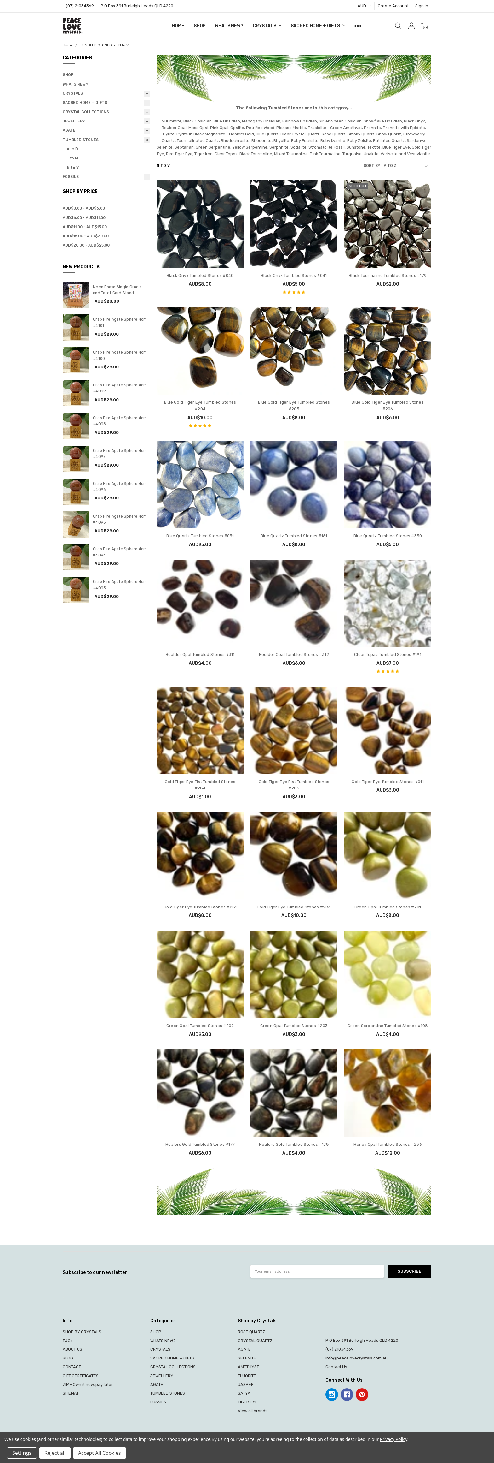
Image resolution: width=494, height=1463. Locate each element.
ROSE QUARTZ (251, 1331)
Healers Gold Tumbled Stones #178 (294, 1144)
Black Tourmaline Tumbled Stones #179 (388, 275)
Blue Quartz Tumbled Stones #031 (200, 535)
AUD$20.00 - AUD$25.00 (86, 245)
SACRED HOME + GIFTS (318, 25)
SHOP (199, 25)
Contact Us (336, 1367)
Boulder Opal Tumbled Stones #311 (200, 654)
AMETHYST (248, 1367)
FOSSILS (71, 177)
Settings (22, 1452)
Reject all (55, 1452)
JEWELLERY (74, 121)
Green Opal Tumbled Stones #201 (387, 907)
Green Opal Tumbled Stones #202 (200, 1025)
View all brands (252, 1410)
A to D (72, 149)
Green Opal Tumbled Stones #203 (294, 1025)
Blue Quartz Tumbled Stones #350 (387, 535)
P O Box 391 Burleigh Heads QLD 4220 (137, 5)
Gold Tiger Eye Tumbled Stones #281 (200, 907)
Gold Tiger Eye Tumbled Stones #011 (388, 781)
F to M (72, 158)
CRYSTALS (267, 25)
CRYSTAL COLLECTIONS (86, 112)
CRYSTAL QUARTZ (255, 1340)
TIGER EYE (248, 1402)
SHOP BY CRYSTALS (82, 1331)
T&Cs (68, 1340)
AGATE (69, 130)
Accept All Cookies (99, 1452)
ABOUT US (72, 1349)
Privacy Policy (393, 1439)
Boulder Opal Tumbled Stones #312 (294, 654)
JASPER (246, 1384)
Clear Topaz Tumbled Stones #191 (387, 654)
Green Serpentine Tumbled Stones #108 (388, 1025)
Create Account (393, 5)
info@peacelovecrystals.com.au (356, 1358)
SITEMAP (71, 1393)
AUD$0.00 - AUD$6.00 (84, 208)
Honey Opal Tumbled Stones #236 (387, 1144)
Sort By (372, 166)
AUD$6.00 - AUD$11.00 (84, 218)
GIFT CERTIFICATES (81, 1375)
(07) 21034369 (80, 5)
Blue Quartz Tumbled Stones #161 (294, 535)
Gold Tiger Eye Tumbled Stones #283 (294, 907)
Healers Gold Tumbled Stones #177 (200, 1144)
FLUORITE (247, 1375)
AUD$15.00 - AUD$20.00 (86, 236)
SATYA (244, 1393)
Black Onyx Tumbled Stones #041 (294, 275)
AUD (364, 5)
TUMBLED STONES (81, 140)
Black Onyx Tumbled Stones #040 (200, 275)
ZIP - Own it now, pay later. (88, 1384)
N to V (73, 167)
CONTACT (72, 1367)
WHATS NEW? (229, 25)
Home (178, 25)
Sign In (421, 5)
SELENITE (247, 1358)
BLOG (68, 1358)
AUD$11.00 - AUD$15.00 (85, 227)
